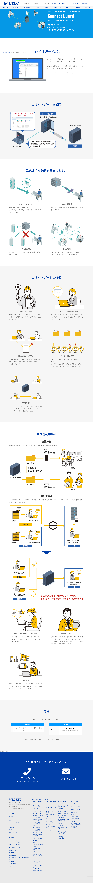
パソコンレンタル (50, 824)
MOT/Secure (36, 859)
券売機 (60, 823)
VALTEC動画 (27, 7)
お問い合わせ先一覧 (65, 779)
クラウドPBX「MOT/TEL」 (36, 806)
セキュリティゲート (38, 852)
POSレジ (60, 825)
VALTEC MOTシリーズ (38, 802)
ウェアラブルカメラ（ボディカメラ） (38, 845)
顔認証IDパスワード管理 (38, 849)
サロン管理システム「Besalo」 (63, 828)
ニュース (11, 818)
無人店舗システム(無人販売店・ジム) (63, 816)
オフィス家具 (74, 801)
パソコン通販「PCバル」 (50, 819)
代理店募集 (84, 3)
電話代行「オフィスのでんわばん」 (38, 816)
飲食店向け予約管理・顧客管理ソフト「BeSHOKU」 (63, 832)
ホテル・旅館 (74, 816)
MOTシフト (36, 825)
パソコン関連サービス (50, 802)
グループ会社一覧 (13, 832)
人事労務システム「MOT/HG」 (37, 820)
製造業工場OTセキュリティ (76, 813)
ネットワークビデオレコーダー (38, 868)
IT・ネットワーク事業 (14, 840)
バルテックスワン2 (38, 865)
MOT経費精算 (36, 827)
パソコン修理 (49, 822)
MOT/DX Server (37, 813)
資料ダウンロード (43, 799)
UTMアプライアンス (38, 871)
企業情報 (36, 3)
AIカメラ (68, 7)
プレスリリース (12, 820)
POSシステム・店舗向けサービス (63, 820)
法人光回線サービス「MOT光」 (38, 835)
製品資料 (78, 7)
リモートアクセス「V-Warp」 (37, 862)
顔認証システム (62, 811)
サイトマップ (12, 866)
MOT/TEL (5, 7)
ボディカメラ (57, 7)
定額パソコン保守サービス (50, 815)
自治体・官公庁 (75, 818)
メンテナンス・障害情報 (14, 823)
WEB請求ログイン (64, 3)
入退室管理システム (63, 809)
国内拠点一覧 (12, 827)
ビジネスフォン (37, 811)
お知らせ (45, 3)
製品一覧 (26, 3)
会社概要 (11, 816)
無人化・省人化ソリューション (63, 802)
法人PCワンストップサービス (50, 827)
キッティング (49, 830)
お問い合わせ (75, 3)
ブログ (10, 825)
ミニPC (47, 805)
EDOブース (74, 804)
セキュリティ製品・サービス (38, 839)
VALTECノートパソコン (50, 808)
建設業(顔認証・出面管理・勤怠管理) (76, 824)
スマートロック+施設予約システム (63, 806)
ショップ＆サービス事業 (14, 842)
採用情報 (54, 3)
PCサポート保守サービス (50, 811)
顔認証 (47, 7)
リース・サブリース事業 (14, 844)
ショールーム (12, 834)
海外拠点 (11, 829)
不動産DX (73, 821)
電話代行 (37, 7)
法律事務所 (74, 827)
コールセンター (75, 829)
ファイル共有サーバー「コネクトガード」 (38, 855)
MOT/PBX (15, 7)
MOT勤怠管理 (36, 823)
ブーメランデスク (75, 806)
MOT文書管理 (36, 830)
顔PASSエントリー (63, 813)
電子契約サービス (37, 832)
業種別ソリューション (76, 810)
